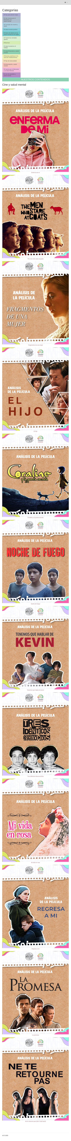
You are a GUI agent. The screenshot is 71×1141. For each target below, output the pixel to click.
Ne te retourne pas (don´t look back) (35, 1121)
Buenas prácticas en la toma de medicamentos (11, 56)
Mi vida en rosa (35, 862)
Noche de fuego (35, 604)
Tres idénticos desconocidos (35, 776)
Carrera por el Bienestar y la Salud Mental (11, 69)
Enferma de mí (35, 172)
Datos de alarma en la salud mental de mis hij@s (11, 33)
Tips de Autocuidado (10, 61)
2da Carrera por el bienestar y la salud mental (10, 19)
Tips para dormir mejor (11, 15)
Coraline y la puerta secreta (35, 517)
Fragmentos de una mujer (35, 345)
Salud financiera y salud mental (11, 51)
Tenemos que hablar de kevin (35, 690)
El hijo (35, 431)
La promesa (35, 1035)
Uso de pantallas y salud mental (10, 74)
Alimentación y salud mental (10, 65)
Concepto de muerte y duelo (11, 25)
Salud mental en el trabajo (10, 46)
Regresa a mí (35, 949)
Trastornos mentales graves (10, 38)
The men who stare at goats (35, 259)
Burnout (7, 42)
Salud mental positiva (10, 29)
